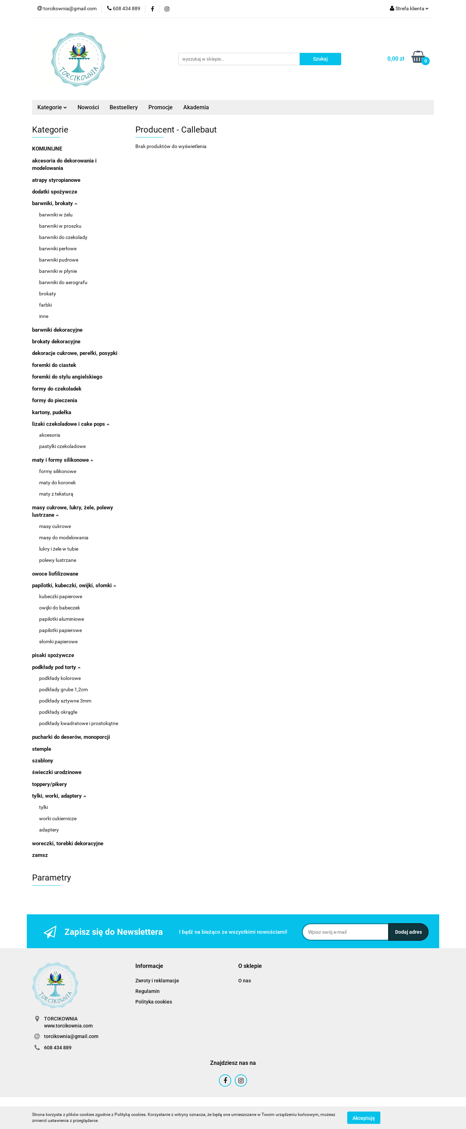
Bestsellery (124, 107)
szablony (42, 760)
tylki (43, 807)
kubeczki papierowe (60, 596)
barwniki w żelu (56, 214)
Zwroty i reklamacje (157, 980)
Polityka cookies (153, 1002)
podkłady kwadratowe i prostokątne (78, 723)
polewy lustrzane (57, 560)
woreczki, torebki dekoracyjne (67, 843)
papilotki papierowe (60, 630)
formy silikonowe (57, 471)
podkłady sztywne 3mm (65, 701)
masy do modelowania (63, 537)
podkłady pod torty (56, 667)
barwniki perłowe (57, 248)
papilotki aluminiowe (61, 619)
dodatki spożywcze (54, 192)
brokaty (47, 293)
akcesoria (49, 435)
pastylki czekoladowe (62, 446)
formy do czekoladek (56, 389)
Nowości (88, 107)
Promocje (160, 107)
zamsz (40, 855)
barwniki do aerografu (63, 282)
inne (43, 316)
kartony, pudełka (51, 412)
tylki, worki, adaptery (59, 796)
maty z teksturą (56, 494)
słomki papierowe (58, 641)
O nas (244, 980)
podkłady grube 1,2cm (63, 689)
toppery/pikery (49, 784)
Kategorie (52, 107)
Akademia (196, 107)
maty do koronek (57, 482)
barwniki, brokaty (54, 203)
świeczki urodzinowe (56, 772)
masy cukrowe (55, 526)
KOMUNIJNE (47, 149)
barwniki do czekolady (63, 237)
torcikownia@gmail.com (71, 1036)
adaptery (49, 830)
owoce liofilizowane (55, 574)
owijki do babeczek (59, 607)
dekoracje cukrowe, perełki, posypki (74, 353)
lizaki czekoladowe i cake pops (70, 424)
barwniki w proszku (60, 226)
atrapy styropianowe (56, 180)
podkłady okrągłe (58, 712)
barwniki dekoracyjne (57, 330)
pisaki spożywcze (53, 655)
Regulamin (147, 991)
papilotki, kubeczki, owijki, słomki (74, 585)
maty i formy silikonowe (62, 460)
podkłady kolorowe (60, 678)
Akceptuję (363, 1118)
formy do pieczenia (54, 400)
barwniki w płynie (58, 271)
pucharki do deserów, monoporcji (71, 737)
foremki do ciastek (54, 365)
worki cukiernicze (57, 818)
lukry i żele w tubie (58, 549)
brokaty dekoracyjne (56, 341)
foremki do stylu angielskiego (67, 377)
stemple (41, 749)
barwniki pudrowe (58, 260)
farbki (45, 305)
